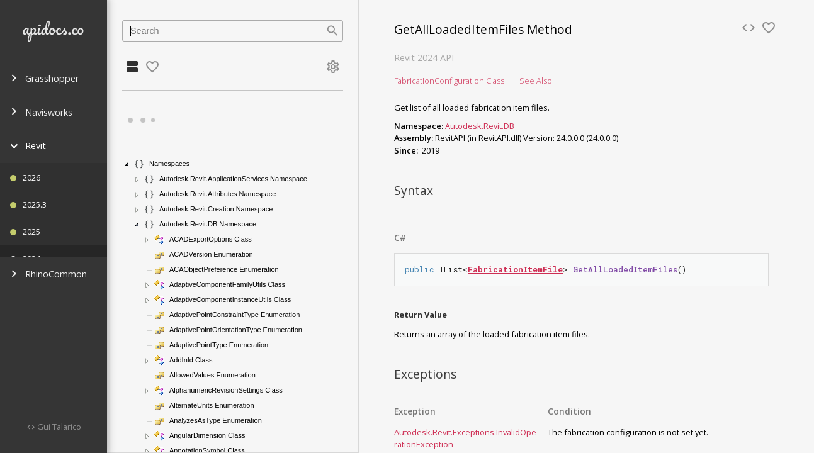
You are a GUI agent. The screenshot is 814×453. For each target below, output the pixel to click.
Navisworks (41, 112)
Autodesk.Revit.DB (479, 125)
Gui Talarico (58, 426)
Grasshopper (44, 78)
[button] (127, 164)
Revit (28, 146)
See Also (535, 80)
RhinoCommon (48, 274)
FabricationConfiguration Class (449, 80)
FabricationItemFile (515, 269)
